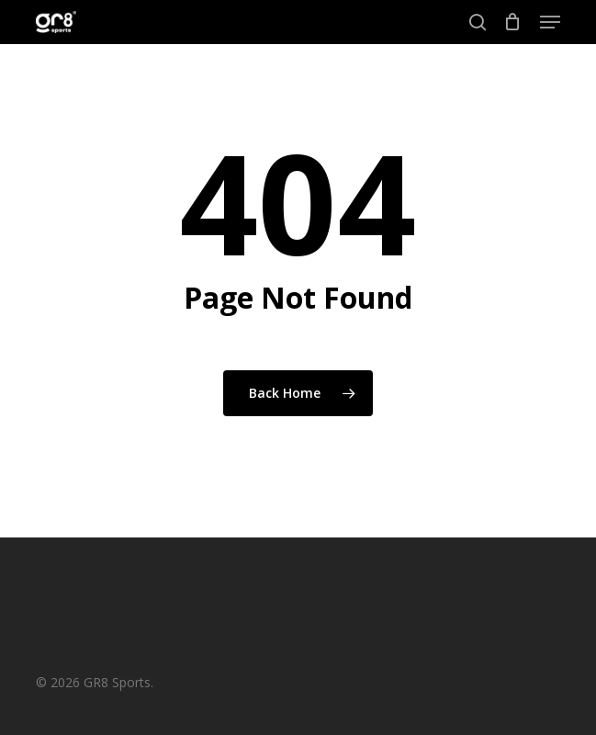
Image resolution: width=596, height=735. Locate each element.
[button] (550, 22)
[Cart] (513, 22)
